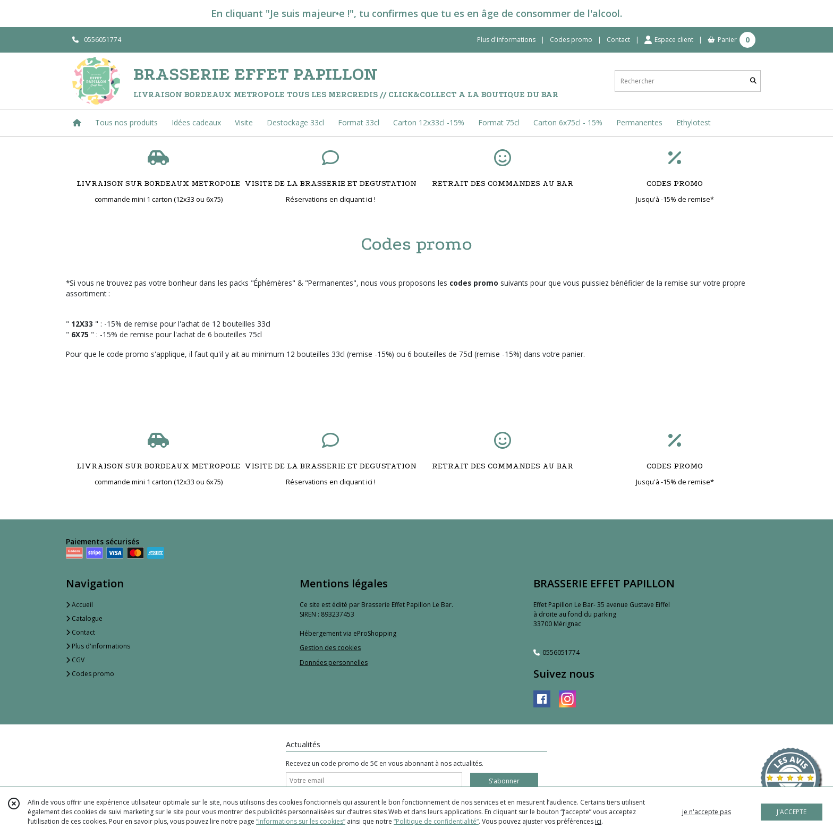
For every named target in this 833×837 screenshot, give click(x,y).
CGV (75, 659)
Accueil (79, 604)
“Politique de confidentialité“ (436, 821)
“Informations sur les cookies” (300, 821)
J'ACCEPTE (791, 811)
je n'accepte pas (706, 811)
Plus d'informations (98, 646)
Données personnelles (334, 662)
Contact (618, 39)
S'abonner (504, 780)
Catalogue (84, 618)
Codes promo (90, 673)
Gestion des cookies (330, 647)
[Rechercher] (753, 81)
